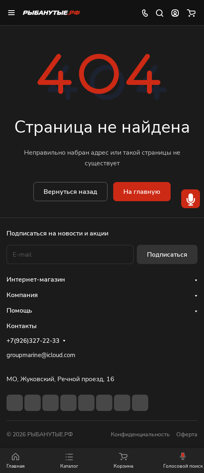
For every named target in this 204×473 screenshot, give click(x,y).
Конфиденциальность (140, 434)
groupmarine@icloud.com (41, 355)
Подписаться (167, 254)
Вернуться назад (70, 191)
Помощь (19, 310)
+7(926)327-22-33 (33, 340)
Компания (22, 295)
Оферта (186, 434)
